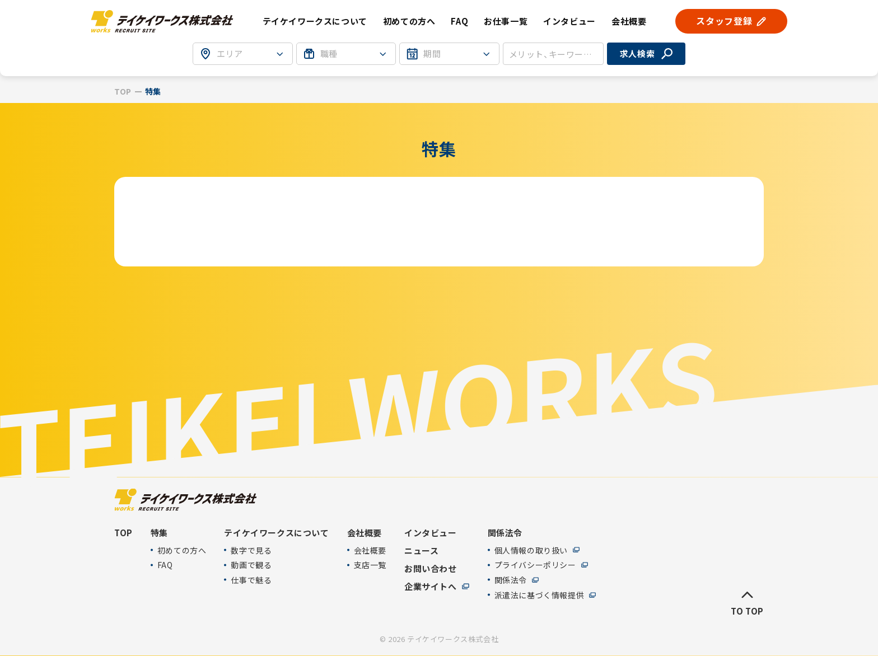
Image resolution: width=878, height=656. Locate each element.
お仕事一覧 (505, 21)
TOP (123, 91)
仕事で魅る (251, 580)
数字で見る (251, 550)
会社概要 (370, 550)
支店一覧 (370, 565)
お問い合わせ (430, 568)
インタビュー (569, 21)
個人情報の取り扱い (531, 550)
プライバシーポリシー (535, 565)
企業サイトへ (430, 586)
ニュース (421, 550)
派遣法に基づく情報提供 (539, 594)
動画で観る (251, 565)
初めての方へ (409, 21)
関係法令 (510, 580)
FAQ (459, 21)
